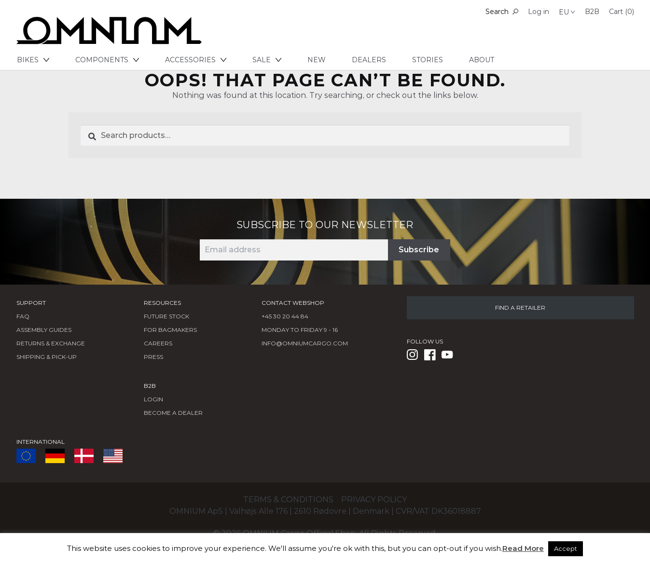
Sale (266, 59)
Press (153, 356)
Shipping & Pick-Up (46, 356)
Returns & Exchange (50, 343)
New (316, 59)
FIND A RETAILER (520, 307)
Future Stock (166, 316)
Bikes (33, 59)
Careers (158, 343)
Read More (523, 548)
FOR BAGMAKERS (170, 329)
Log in (538, 11)
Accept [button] (565, 548)
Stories (427, 59)
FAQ (22, 316)
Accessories (195, 59)
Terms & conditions (288, 499)
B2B (592, 11)
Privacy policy (374, 499)
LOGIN (153, 399)
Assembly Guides (43, 329)
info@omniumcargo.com (305, 343)
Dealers (369, 59)
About (481, 59)
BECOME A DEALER (173, 412)
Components (107, 59)
